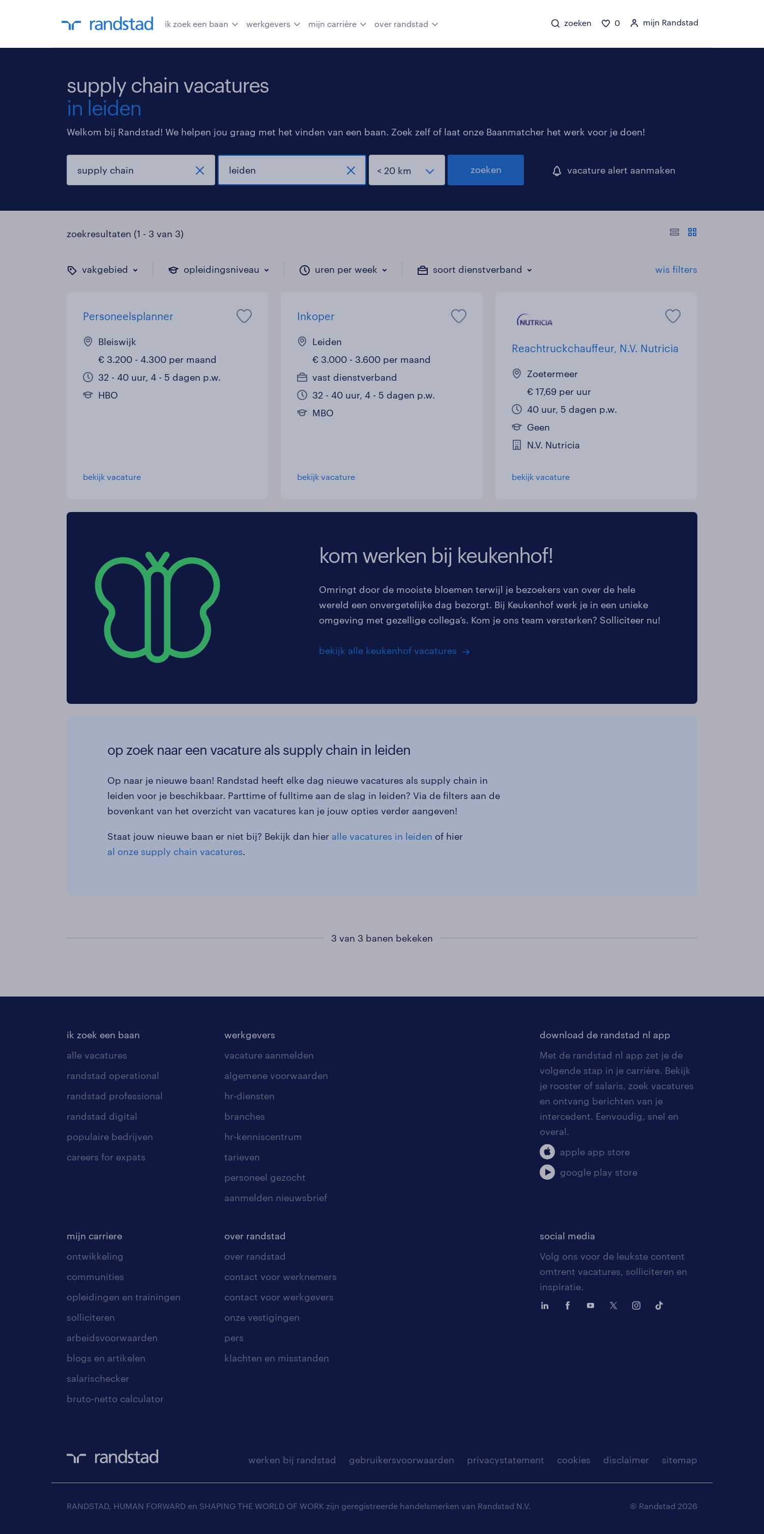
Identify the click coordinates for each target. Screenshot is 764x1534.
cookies (574, 1459)
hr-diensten (249, 1095)
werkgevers (273, 23)
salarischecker (98, 1378)
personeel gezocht (265, 1177)
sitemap (679, 1459)
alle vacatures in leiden (382, 836)
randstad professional (115, 1095)
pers (234, 1337)
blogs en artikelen (106, 1357)
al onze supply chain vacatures (175, 851)
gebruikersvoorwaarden (401, 1459)
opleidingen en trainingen (124, 1296)
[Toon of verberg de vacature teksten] (683, 233)
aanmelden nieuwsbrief (275, 1197)
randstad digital (102, 1116)
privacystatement (505, 1459)
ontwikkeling (95, 1256)
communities (95, 1276)
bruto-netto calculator (115, 1398)
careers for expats (106, 1156)
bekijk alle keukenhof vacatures (388, 650)
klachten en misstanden (276, 1357)
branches (244, 1116)
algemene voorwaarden (276, 1075)
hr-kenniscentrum (263, 1136)
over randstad (406, 23)
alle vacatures (97, 1055)
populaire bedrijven (110, 1136)
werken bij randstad (292, 1459)
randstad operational (113, 1075)
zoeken (486, 169)
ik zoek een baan (202, 23)
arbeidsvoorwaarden (112, 1337)
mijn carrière (337, 23)
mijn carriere (94, 1235)
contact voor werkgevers (279, 1296)
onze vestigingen (262, 1317)
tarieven (242, 1156)
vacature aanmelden (269, 1055)
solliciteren (91, 1317)
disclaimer (626, 1459)
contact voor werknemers (280, 1276)
